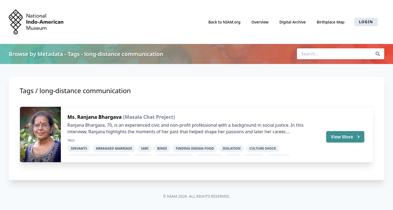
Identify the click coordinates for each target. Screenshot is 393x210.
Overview (260, 22)
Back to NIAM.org (224, 22)
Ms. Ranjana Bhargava (95, 117)
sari (144, 148)
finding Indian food (195, 148)
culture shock (262, 148)
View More (345, 137)
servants (79, 148)
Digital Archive (292, 22)
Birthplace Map (331, 22)
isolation (232, 148)
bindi (162, 148)
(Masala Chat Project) (149, 117)
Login (366, 21)
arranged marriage (114, 148)
